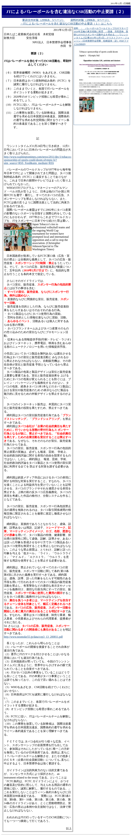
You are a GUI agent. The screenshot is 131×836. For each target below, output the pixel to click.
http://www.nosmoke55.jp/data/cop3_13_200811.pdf (33, 636)
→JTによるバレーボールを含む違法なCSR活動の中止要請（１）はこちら (66, 23)
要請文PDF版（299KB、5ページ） (43, 19)
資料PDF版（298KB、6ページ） (90, 19)
